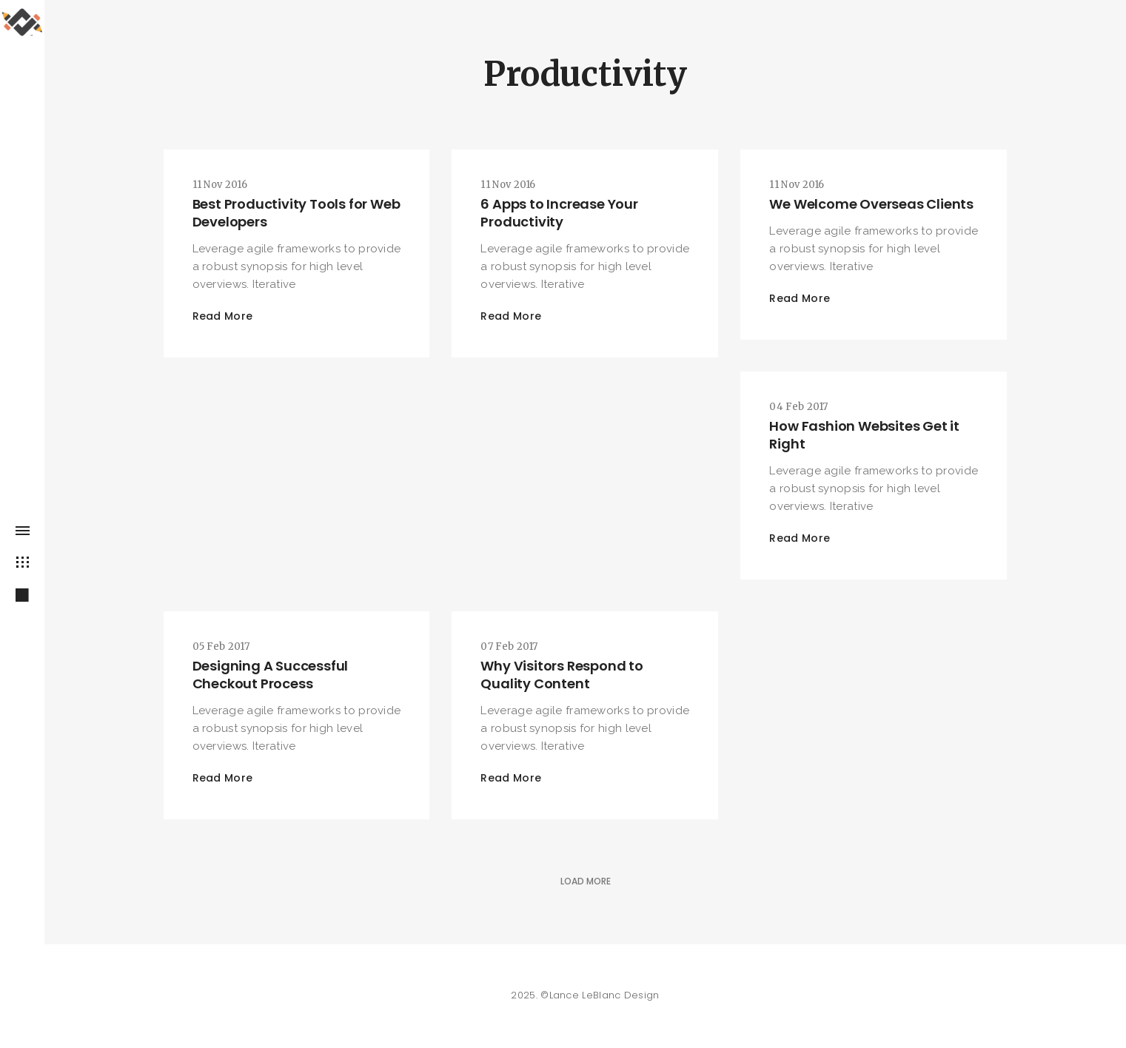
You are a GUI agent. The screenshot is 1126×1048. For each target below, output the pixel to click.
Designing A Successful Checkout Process (270, 674)
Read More (222, 316)
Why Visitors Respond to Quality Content (561, 674)
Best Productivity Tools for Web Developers (296, 213)
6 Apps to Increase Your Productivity (558, 213)
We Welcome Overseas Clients (871, 204)
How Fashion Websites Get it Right (864, 435)
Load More (585, 881)
